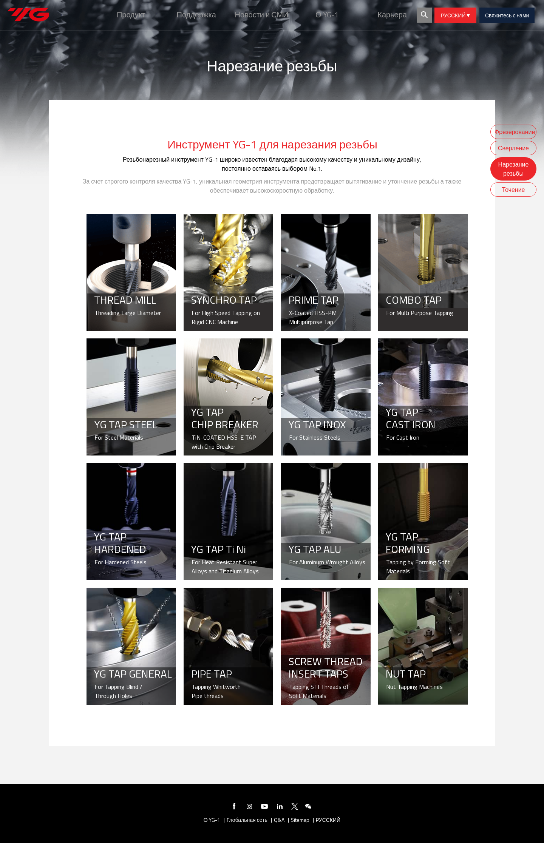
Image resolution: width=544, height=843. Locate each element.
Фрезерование (515, 131)
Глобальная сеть (247, 820)
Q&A (279, 820)
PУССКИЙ (455, 15)
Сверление (513, 148)
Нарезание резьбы (513, 169)
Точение (513, 189)
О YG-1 (212, 820)
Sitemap (300, 820)
